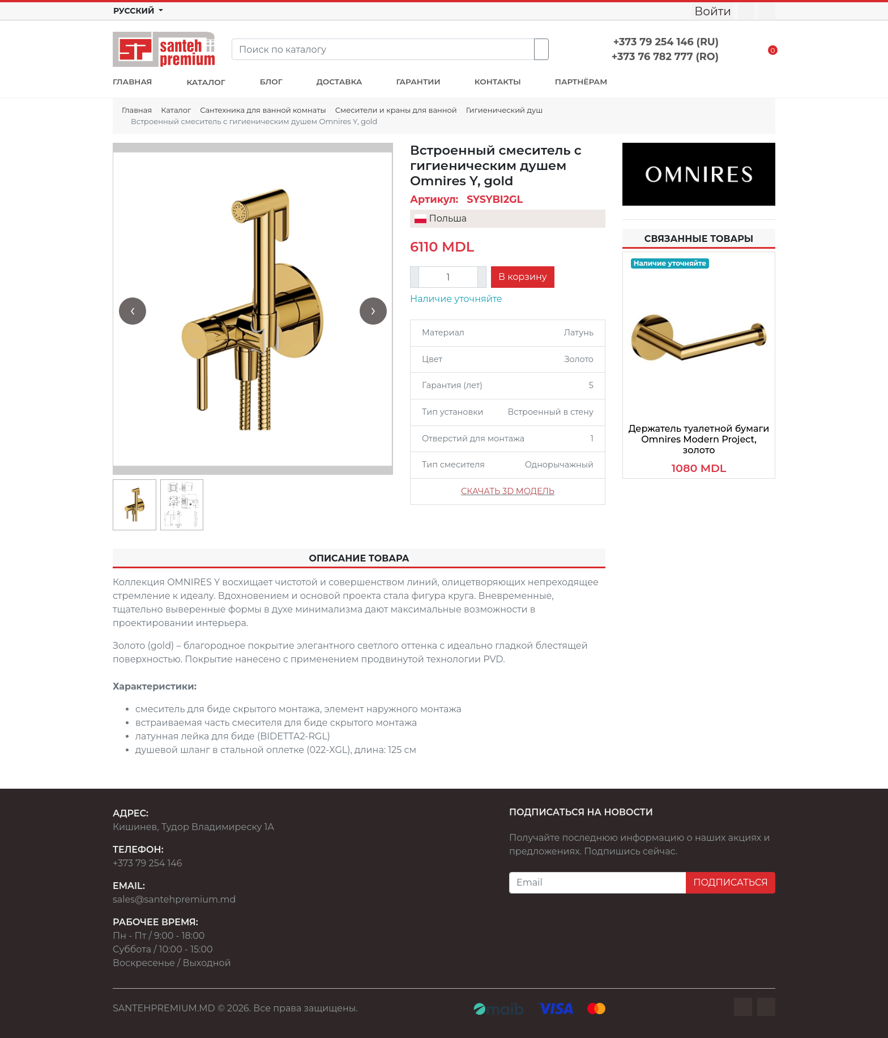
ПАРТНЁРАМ (581, 81)
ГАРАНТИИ (418, 81)
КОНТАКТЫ (498, 81)
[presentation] (132, 311)
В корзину (522, 276)
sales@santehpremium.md (174, 899)
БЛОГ (271, 81)
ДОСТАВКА (339, 81)
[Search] (383, 49)
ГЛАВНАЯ (132, 81)
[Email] (597, 883)
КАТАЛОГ (205, 82)
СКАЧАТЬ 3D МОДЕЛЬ (507, 491)
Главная (137, 109)
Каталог (176, 109)
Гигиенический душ (504, 109)
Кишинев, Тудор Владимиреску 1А (193, 827)
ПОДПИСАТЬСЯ (730, 882)
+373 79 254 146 (147, 863)
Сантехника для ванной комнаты (263, 109)
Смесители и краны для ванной (396, 109)
